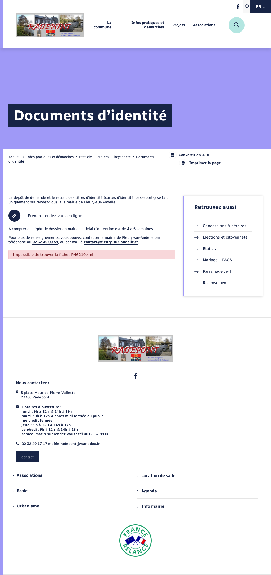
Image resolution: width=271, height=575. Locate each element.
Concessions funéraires (220, 225)
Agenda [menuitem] (147, 490)
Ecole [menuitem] (20, 490)
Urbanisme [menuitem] (26, 506)
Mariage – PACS (213, 260)
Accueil (14, 157)
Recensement (211, 282)
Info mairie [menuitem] (150, 506)
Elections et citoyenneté (220, 237)
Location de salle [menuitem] (156, 475)
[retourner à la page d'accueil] (50, 25)
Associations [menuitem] (27, 475)
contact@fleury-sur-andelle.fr (111, 242)
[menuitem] (102, 25)
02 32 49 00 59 (45, 242)
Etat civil (206, 248)
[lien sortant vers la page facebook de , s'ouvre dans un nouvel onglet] (238, 8)
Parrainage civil (212, 271)
